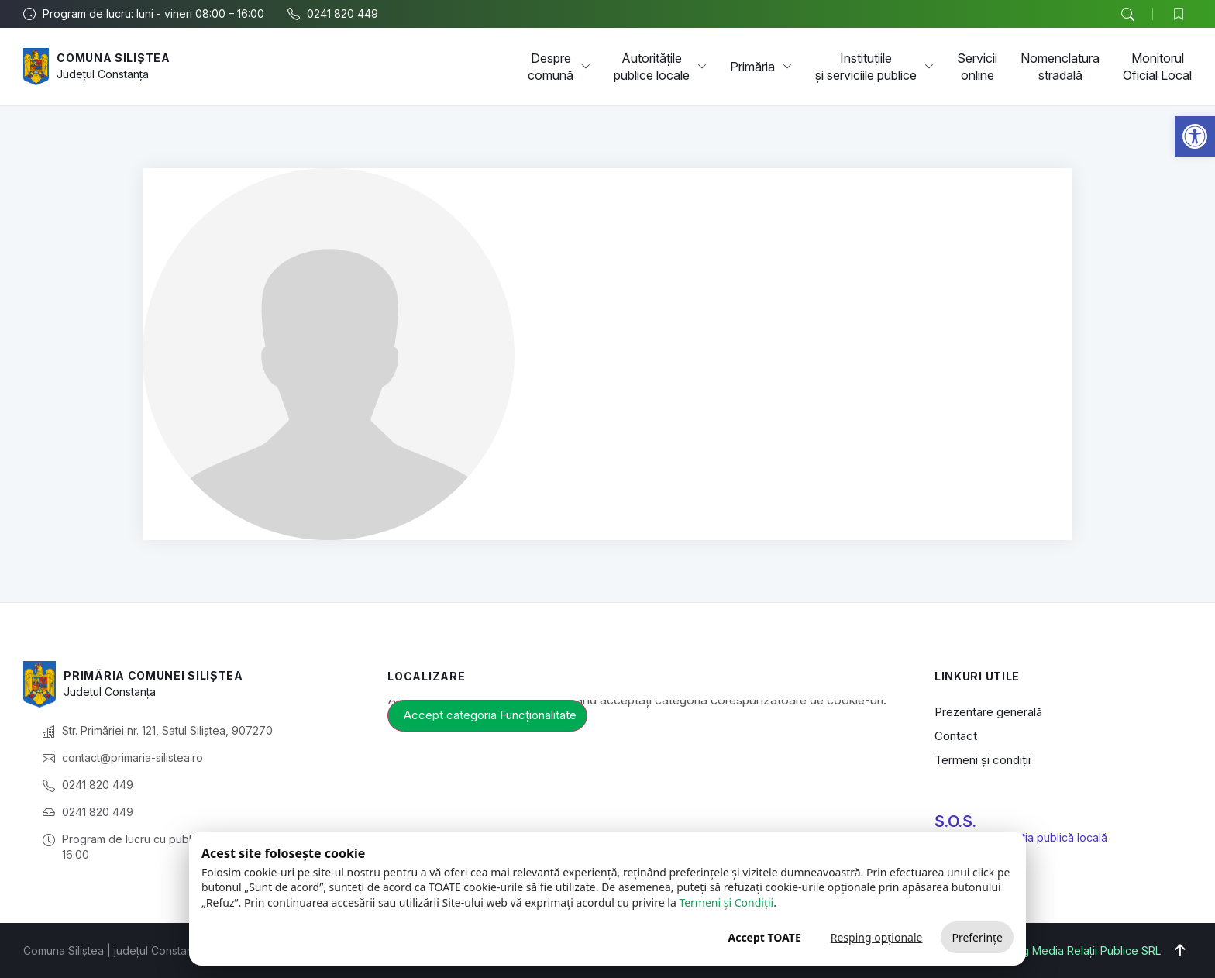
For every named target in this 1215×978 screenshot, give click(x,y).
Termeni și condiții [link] (982, 759)
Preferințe (977, 937)
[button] (1127, 14)
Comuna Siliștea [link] (113, 57)
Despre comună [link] (559, 66)
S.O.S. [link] (955, 821)
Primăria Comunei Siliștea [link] (153, 675)
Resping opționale (877, 937)
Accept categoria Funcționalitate (490, 715)
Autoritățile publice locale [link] (660, 66)
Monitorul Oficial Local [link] (1157, 66)
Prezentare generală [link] (988, 711)
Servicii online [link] (977, 66)
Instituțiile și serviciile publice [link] (874, 66)
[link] (1195, 136)
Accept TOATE (764, 937)
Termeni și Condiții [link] (726, 902)
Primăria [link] (761, 66)
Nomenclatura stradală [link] (1060, 66)
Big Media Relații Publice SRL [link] (1087, 950)
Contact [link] (955, 735)
